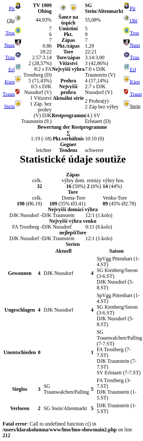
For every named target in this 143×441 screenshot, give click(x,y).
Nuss (10, 45)
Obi (134, 20)
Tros (10, 33)
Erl (11, 69)
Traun (9, 94)
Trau (10, 57)
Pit (12, 8)
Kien (10, 82)
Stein (9, 106)
